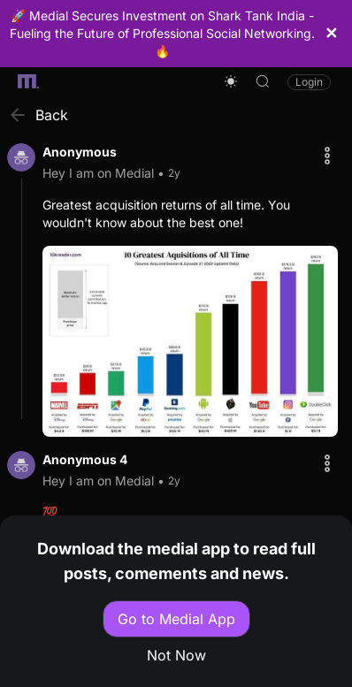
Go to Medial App (176, 619)
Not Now (176, 655)
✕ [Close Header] (331, 33)
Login (309, 81)
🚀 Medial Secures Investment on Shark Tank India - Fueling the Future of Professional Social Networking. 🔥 (162, 33)
